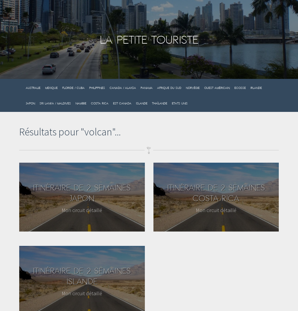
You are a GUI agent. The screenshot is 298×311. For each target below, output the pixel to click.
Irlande (256, 88)
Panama (147, 88)
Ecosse (240, 88)
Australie (33, 88)
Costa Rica (99, 103)
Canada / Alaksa (123, 88)
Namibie (80, 103)
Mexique (51, 88)
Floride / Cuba (73, 88)
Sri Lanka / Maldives (55, 103)
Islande (141, 103)
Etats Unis (180, 103)
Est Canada (122, 103)
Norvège (193, 88)
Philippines (97, 88)
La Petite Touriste (149, 40)
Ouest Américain (217, 88)
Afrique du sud (169, 88)
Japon (30, 103)
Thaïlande (159, 103)
